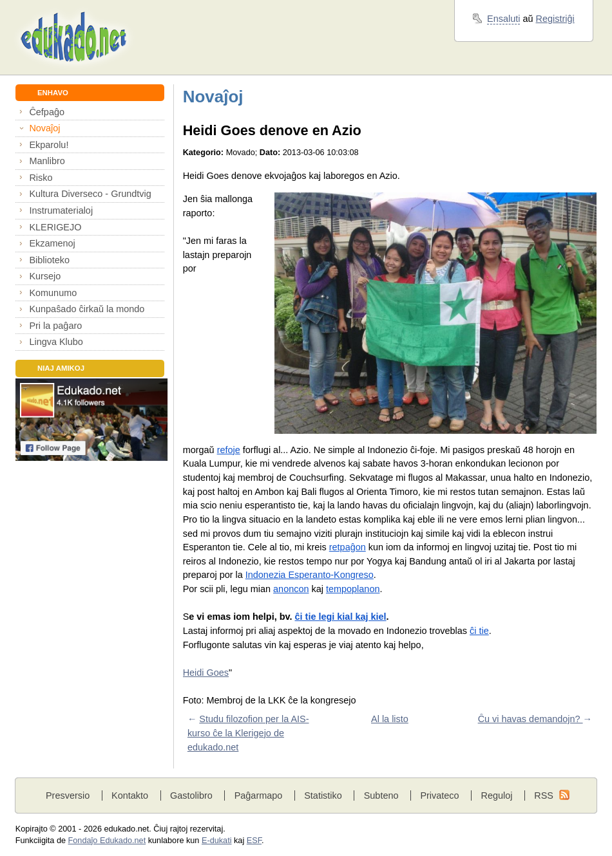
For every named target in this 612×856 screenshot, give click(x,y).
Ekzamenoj (52, 243)
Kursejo (45, 276)
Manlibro (46, 161)
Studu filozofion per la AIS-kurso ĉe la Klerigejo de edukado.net (248, 733)
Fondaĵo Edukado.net (107, 840)
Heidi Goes (206, 672)
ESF (254, 840)
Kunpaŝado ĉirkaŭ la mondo (86, 309)
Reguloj (496, 795)
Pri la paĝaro (55, 326)
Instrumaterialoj (61, 210)
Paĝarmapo (258, 795)
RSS (543, 795)
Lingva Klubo (55, 342)
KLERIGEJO (55, 227)
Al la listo (389, 719)
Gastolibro (191, 795)
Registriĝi (555, 19)
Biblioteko (49, 260)
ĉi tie (479, 631)
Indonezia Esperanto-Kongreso (309, 575)
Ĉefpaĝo (46, 112)
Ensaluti (503, 19)
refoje (228, 450)
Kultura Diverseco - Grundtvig (90, 194)
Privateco (439, 795)
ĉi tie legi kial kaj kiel (341, 616)
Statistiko (323, 795)
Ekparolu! (48, 145)
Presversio (68, 795)
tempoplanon (352, 589)
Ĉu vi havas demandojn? (530, 719)
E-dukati (217, 840)
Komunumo (53, 293)
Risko (40, 177)
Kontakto (129, 795)
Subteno (381, 795)
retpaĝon (347, 547)
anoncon (291, 589)
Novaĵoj (44, 128)
